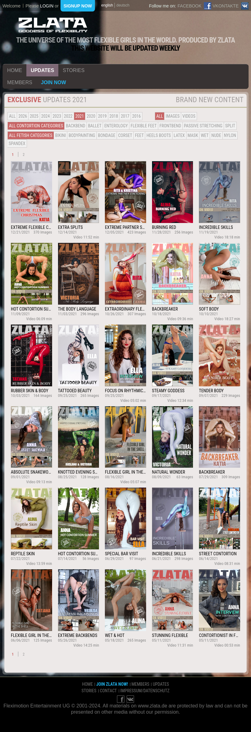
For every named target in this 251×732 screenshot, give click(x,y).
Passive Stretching (203, 125)
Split (230, 125)
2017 (125, 116)
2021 (79, 116)
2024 (45, 116)
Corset (125, 135)
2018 (114, 116)
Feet (139, 135)
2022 (68, 116)
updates (42, 70)
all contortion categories (36, 125)
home (14, 70)
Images (173, 116)
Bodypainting (82, 135)
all (12, 116)
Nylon (230, 135)
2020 (91, 116)
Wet (204, 135)
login (47, 5)
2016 (136, 116)
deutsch (122, 5)
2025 (34, 116)
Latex (179, 135)
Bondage (106, 135)
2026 (22, 116)
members (19, 82)
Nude (216, 135)
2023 (56, 116)
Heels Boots (158, 135)
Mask (193, 135)
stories (73, 70)
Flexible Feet (144, 125)
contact (108, 690)
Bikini (60, 135)
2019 (102, 116)
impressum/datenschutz (145, 690)
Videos (188, 116)
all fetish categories (30, 135)
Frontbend (170, 125)
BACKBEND (75, 125)
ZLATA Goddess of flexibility (53, 25)
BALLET (94, 125)
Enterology (116, 125)
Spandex (17, 143)
